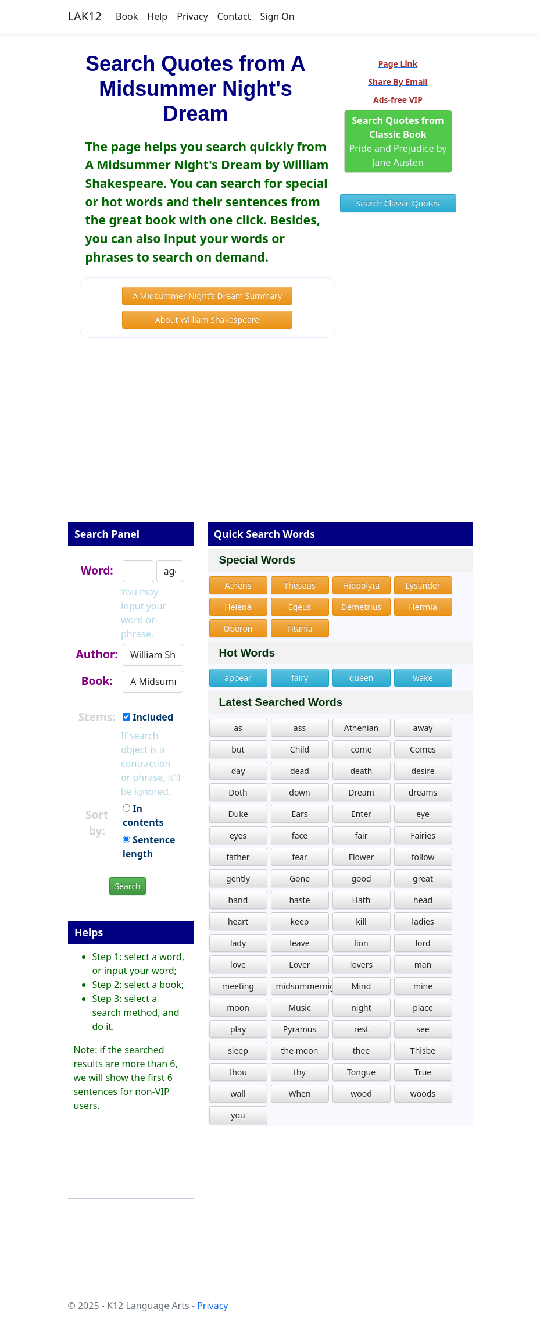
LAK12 (85, 16)
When (299, 1093)
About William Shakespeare (207, 319)
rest (361, 1029)
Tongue (361, 1072)
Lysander (423, 585)
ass (300, 727)
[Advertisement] (270, 437)
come (361, 749)
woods (422, 1093)
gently (238, 878)
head (422, 899)
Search (127, 885)
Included (148, 717)
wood (361, 1093)
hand (238, 899)
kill (361, 921)
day (238, 770)
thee (361, 1050)
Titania (299, 628)
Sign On (277, 16)
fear (299, 856)
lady (238, 942)
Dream (361, 792)
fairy (299, 677)
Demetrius (361, 606)
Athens (238, 585)
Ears (299, 813)
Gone (299, 878)
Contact (234, 16)
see (423, 1029)
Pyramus (299, 1029)
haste (299, 899)
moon (238, 1007)
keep (300, 921)
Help (157, 16)
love (238, 964)
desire (422, 770)
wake (422, 677)
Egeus (300, 606)
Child (299, 749)
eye (423, 813)
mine (422, 986)
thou (238, 1072)
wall (237, 1093)
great (423, 878)
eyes (238, 835)
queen (361, 677)
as (238, 727)
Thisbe (422, 1050)
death (361, 770)
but (237, 749)
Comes (423, 749)
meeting (238, 986)
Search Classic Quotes (397, 203)
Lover (299, 964)
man (423, 964)
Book (127, 16)
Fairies (422, 835)
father (237, 856)
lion (361, 942)
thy (300, 1072)
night (361, 1007)
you (238, 1115)
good (361, 878)
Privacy (192, 16)
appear (238, 677)
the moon (300, 1050)
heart (238, 921)
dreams (423, 792)
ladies (423, 921)
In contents (143, 815)
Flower (361, 856)
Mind (361, 986)
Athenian (361, 727)
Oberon (237, 628)
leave (299, 942)
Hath (361, 899)
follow (423, 856)
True (422, 1072)
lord (422, 942)
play (238, 1029)
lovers (361, 964)
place (423, 1007)
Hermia (423, 606)
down (299, 792)
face (299, 835)
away (423, 727)
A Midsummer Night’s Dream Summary (207, 295)
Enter (361, 813)
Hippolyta (361, 585)
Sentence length (149, 846)
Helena (237, 606)
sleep (238, 1050)
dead (299, 770)
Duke (238, 813)
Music (299, 1007)
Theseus (299, 585)
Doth (237, 792)
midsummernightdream (302, 986)
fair (361, 835)
